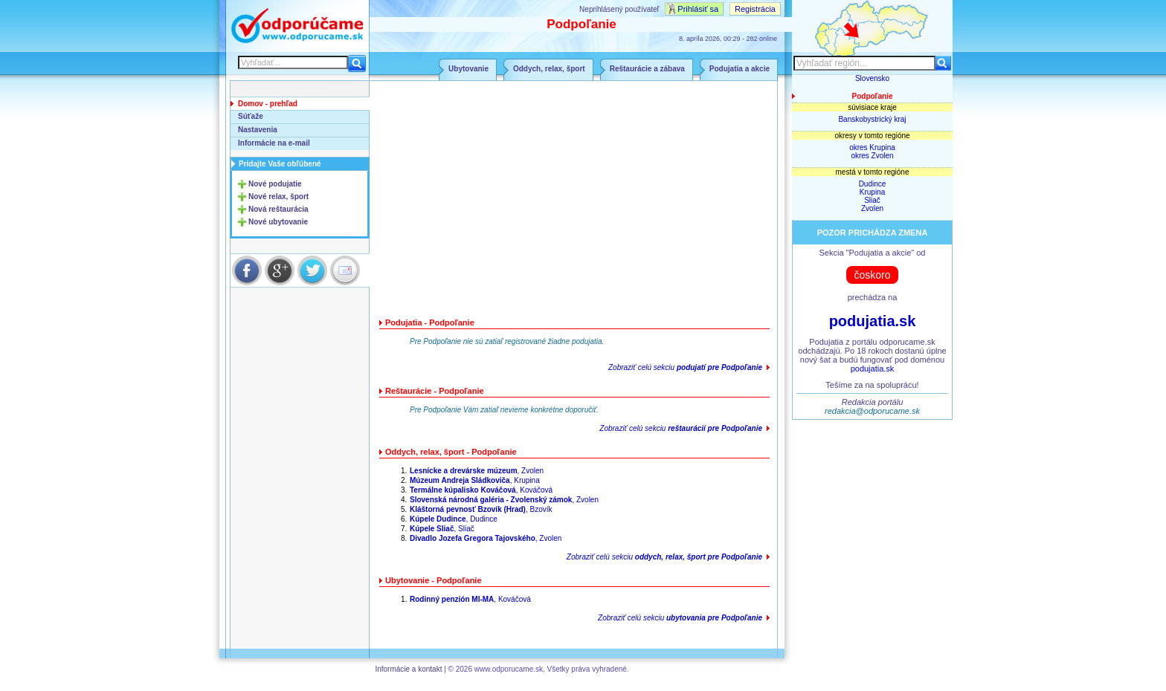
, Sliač (442, 529)
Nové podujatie (275, 184)
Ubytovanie (468, 69)
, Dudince (453, 519)
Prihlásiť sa (697, 8)
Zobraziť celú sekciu (685, 367)
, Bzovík (481, 509)
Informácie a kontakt (408, 669)
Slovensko (872, 78)
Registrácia (755, 8)
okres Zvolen (872, 156)
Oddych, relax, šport (549, 69)
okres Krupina (872, 147)
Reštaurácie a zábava (647, 69)
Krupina (872, 192)
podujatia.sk (872, 321)
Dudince (872, 184)
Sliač (872, 200)
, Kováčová (481, 490)
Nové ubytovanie (278, 222)
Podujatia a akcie (739, 69)
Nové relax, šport (278, 196)
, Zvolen (477, 471)
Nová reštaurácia (278, 209)
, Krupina (475, 480)
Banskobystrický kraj (872, 119)
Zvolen (872, 208)
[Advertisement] (575, 201)
